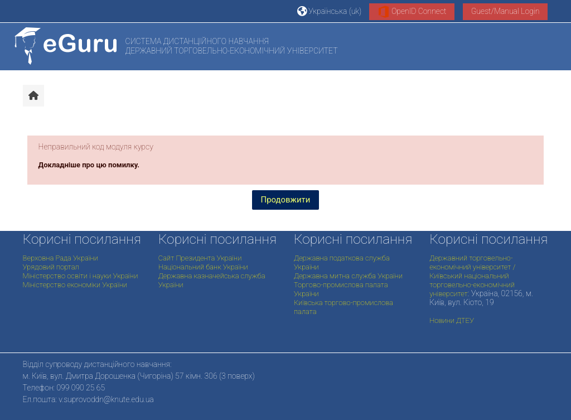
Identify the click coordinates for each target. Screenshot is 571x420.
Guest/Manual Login (505, 11)
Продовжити (286, 200)
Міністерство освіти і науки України (80, 276)
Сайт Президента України (200, 258)
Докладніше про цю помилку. (89, 165)
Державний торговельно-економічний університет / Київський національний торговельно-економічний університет (472, 276)
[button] (330, 11)
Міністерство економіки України (75, 285)
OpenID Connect (412, 12)
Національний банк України (203, 267)
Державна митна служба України (348, 276)
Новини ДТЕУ (451, 320)
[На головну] (65, 46)
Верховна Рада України (60, 258)
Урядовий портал (51, 267)
